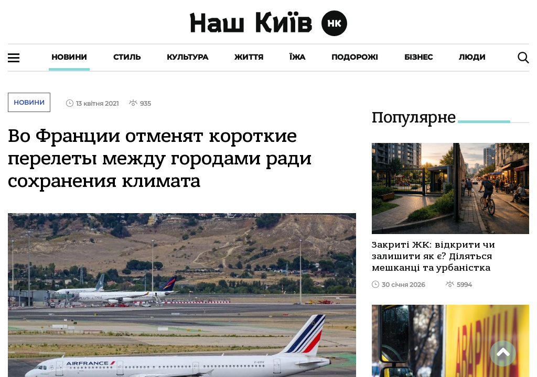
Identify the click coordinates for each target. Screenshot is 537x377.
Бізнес (418, 57)
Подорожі (354, 57)
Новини (69, 57)
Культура (187, 57)
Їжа (297, 57)
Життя (248, 57)
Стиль (127, 57)
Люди (472, 57)
